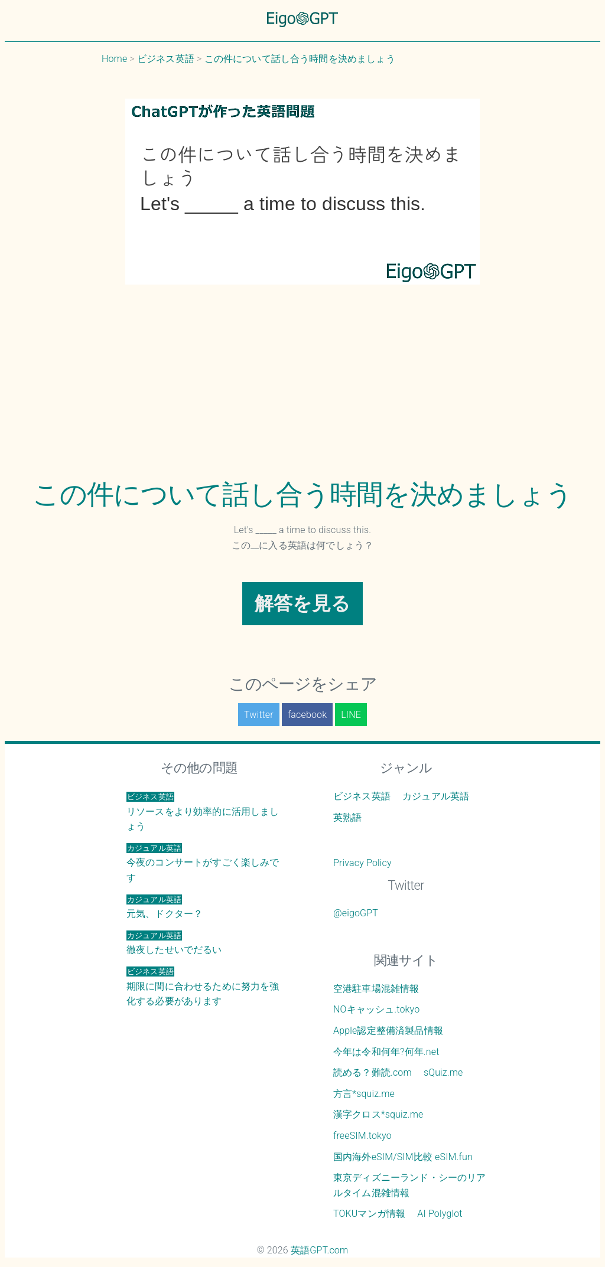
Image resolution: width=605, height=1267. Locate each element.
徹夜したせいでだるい (174, 943)
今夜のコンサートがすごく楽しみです (202, 863)
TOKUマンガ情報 (369, 1213)
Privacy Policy (362, 862)
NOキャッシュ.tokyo (376, 1009)
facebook (307, 714)
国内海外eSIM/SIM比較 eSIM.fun (403, 1156)
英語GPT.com (319, 1250)
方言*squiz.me (364, 1093)
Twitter (259, 714)
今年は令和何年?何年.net (386, 1051)
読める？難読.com (372, 1072)
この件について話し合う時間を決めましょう (302, 494)
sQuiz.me (443, 1072)
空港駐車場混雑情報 (376, 988)
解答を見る (303, 603)
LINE (351, 714)
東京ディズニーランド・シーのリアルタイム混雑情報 (409, 1185)
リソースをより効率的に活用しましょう (202, 812)
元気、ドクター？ (164, 907)
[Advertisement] (302, 389)
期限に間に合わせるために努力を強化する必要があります (202, 986)
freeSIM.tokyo (362, 1135)
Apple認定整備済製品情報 (388, 1030)
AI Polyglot (439, 1213)
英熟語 (347, 817)
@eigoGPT (355, 913)
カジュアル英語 (435, 796)
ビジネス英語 (362, 796)
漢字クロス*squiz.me (378, 1114)
